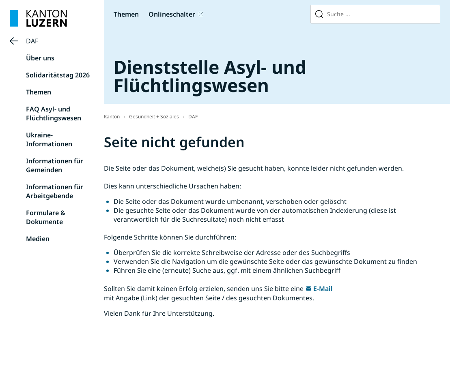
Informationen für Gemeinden (54, 165)
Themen (126, 14)
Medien (38, 238)
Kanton (112, 116)
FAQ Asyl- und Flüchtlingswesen (53, 113)
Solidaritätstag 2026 (58, 75)
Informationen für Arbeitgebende (54, 191)
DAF (32, 40)
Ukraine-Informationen (49, 139)
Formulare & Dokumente (45, 217)
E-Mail (323, 288)
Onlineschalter (172, 14)
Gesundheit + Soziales (154, 116)
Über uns (40, 57)
